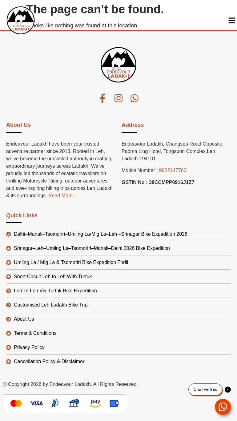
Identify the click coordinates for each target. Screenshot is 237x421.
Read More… (63, 195)
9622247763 (173, 170)
